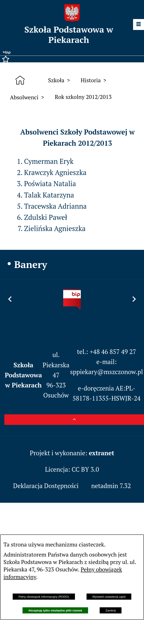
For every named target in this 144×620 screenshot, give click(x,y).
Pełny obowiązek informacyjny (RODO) (44, 596)
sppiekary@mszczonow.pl (106, 372)
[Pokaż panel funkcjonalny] (138, 24)
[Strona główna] (21, 80)
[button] (72, 59)
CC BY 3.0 (85, 469)
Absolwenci (24, 97)
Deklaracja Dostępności (46, 486)
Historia (91, 80)
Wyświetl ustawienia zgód (108, 596)
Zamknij (111, 610)
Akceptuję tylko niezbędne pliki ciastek (55, 610)
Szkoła (56, 80)
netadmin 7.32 (111, 486)
